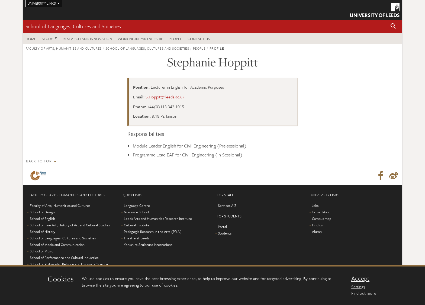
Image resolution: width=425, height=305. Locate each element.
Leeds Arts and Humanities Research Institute (158, 218)
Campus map (321, 218)
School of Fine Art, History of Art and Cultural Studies (70, 225)
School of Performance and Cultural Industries (64, 257)
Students (224, 233)
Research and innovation (87, 38)
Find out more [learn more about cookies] (363, 293)
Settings (358, 287)
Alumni (317, 231)
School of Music (41, 251)
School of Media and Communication (57, 244)
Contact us (199, 38)
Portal (222, 226)
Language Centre (137, 205)
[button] (393, 26)
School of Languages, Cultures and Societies (73, 26)
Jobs (315, 205)
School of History (42, 231)
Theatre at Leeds (136, 238)
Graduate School (136, 212)
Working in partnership (140, 38)
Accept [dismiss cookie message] (360, 278)
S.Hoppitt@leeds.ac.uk (165, 97)
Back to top (38, 161)
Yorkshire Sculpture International (148, 244)
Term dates (320, 212)
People (175, 38)
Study (47, 38)
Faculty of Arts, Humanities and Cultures (63, 48)
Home (30, 38)
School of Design (42, 212)
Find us (317, 225)
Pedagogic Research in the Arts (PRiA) (153, 231)
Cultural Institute (136, 225)
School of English (42, 218)
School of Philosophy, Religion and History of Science (69, 264)
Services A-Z (227, 205)
